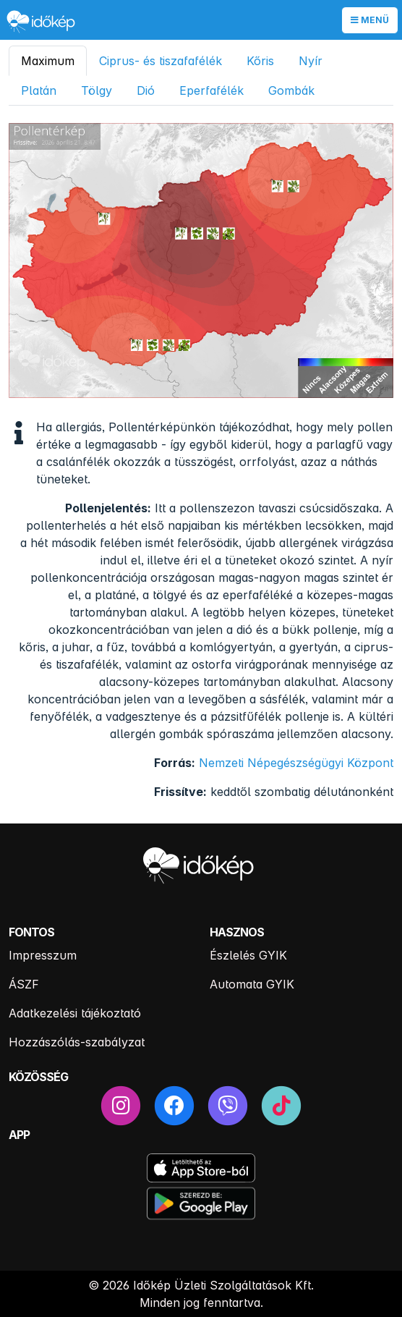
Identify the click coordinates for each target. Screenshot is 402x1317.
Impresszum (43, 955)
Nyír (310, 61)
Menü (370, 19)
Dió (146, 90)
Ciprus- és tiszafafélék (160, 61)
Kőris (260, 61)
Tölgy (96, 90)
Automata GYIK (252, 984)
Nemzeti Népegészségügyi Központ (296, 762)
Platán (38, 90)
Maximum (47, 61)
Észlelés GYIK (248, 955)
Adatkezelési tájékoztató (75, 1013)
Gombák (291, 90)
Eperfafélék (211, 90)
